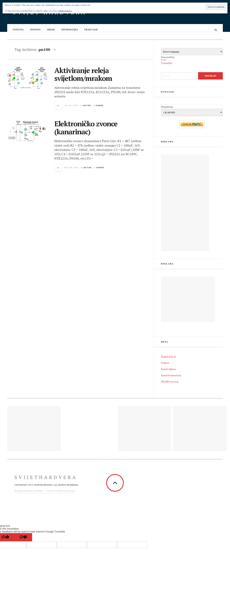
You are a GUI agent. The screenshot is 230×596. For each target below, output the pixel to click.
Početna (18, 29)
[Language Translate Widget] (192, 54)
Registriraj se (168, 360)
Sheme (51, 29)
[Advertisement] (185, 206)
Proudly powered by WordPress (28, 493)
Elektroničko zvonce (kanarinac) (85, 131)
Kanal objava (168, 372)
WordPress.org (169, 385)
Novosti (35, 29)
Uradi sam (91, 29)
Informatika (69, 29)
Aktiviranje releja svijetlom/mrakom (83, 77)
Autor (87, 109)
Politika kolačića (65, 11)
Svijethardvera (45, 480)
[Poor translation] (23, 540)
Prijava (165, 366)
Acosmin (71, 493)
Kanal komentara (171, 378)
